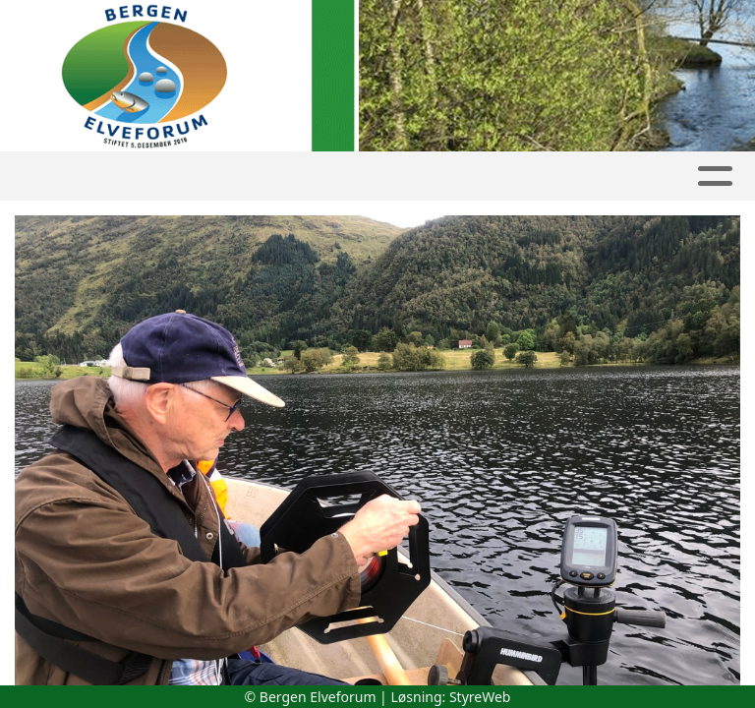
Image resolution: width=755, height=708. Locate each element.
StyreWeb (480, 696)
